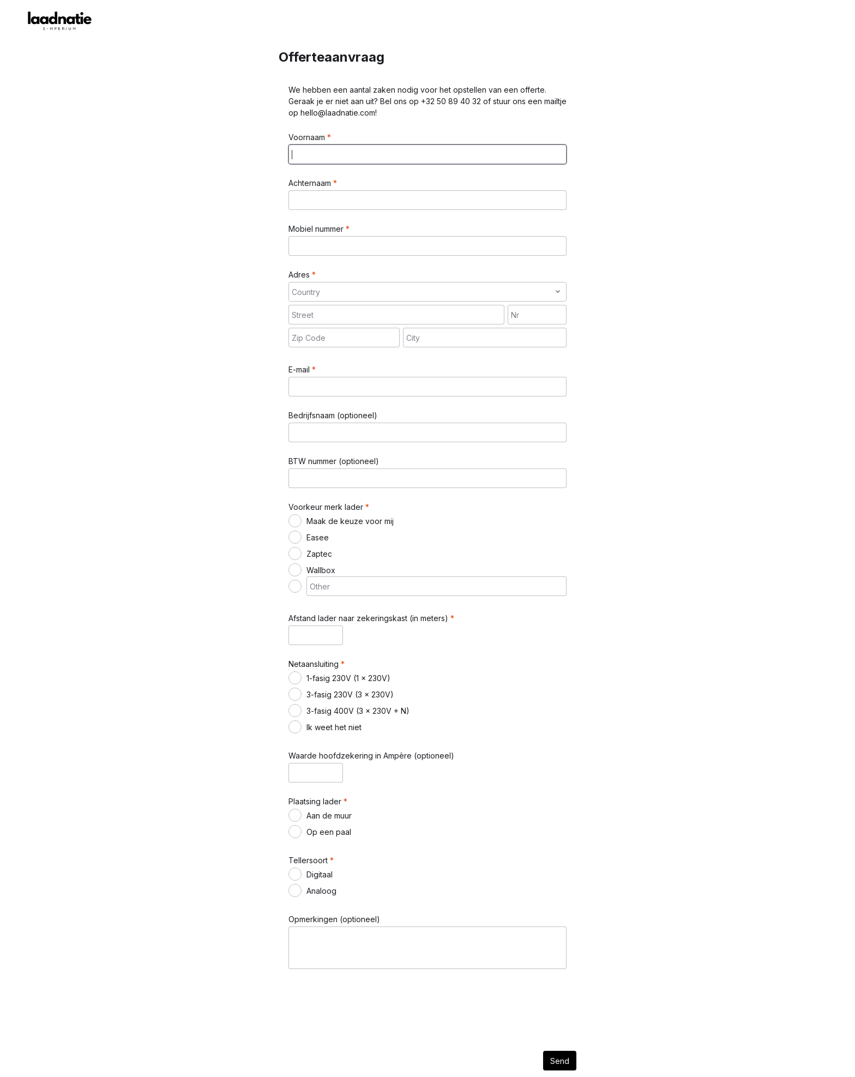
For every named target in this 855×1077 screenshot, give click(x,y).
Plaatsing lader (316, 801)
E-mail (300, 369)
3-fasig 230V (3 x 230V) (350, 694)
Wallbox (320, 570)
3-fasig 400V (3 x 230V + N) (358, 710)
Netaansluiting (314, 664)
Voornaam (307, 137)
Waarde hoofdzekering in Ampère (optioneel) (371, 755)
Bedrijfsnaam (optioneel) (332, 415)
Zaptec (319, 553)
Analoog (321, 890)
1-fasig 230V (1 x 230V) (348, 678)
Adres (300, 274)
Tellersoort (309, 860)
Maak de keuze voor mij (350, 521)
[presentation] (371, 1003)
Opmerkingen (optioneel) (334, 919)
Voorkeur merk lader (326, 507)
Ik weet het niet (334, 727)
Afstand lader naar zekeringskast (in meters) (369, 618)
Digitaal (319, 874)
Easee (317, 537)
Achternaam (310, 183)
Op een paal (328, 832)
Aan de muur (329, 815)
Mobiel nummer (317, 228)
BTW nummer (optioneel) (333, 461)
